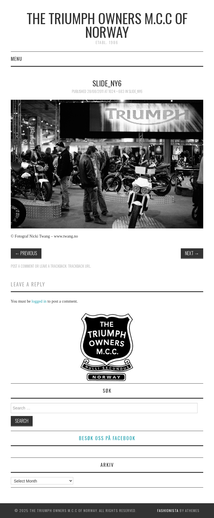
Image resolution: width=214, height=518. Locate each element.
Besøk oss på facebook (107, 438)
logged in (39, 301)
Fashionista (168, 510)
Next (192, 253)
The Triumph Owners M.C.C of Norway (107, 25)
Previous (26, 253)
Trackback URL (79, 266)
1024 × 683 (116, 91)
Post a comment (22, 266)
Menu (16, 58)
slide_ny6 (135, 91)
